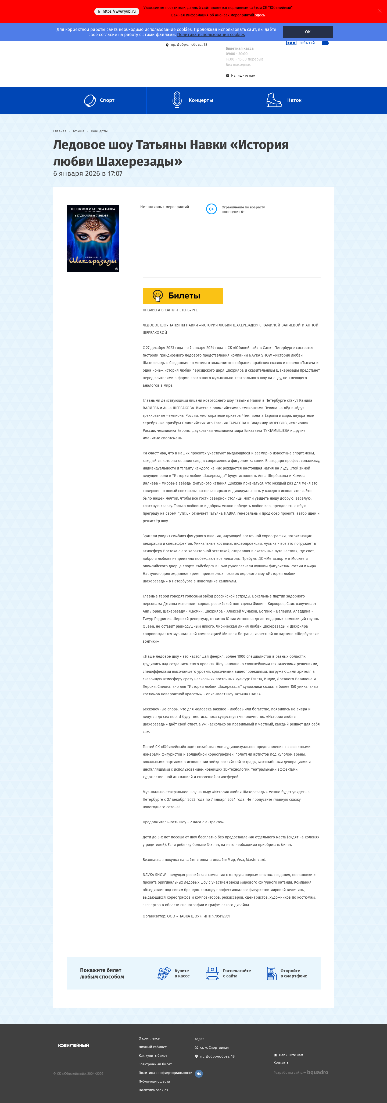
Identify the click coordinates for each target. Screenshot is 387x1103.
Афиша (78, 131)
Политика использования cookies (211, 34)
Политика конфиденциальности (165, 1073)
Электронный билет (155, 1064)
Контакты (281, 1063)
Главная (59, 131)
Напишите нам (243, 75)
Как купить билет (153, 1056)
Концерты (99, 131)
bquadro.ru (317, 1072)
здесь (260, 15)
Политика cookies (153, 1090)
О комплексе (149, 1038)
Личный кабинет (153, 1047)
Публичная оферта (154, 1081)
